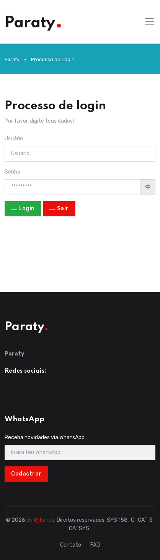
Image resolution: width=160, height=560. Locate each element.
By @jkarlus (40, 520)
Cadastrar (26, 474)
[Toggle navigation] (149, 22)
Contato (70, 545)
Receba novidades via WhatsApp (45, 437)
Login (26, 208)
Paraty (12, 59)
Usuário (14, 138)
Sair (63, 208)
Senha (12, 172)
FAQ (95, 545)
